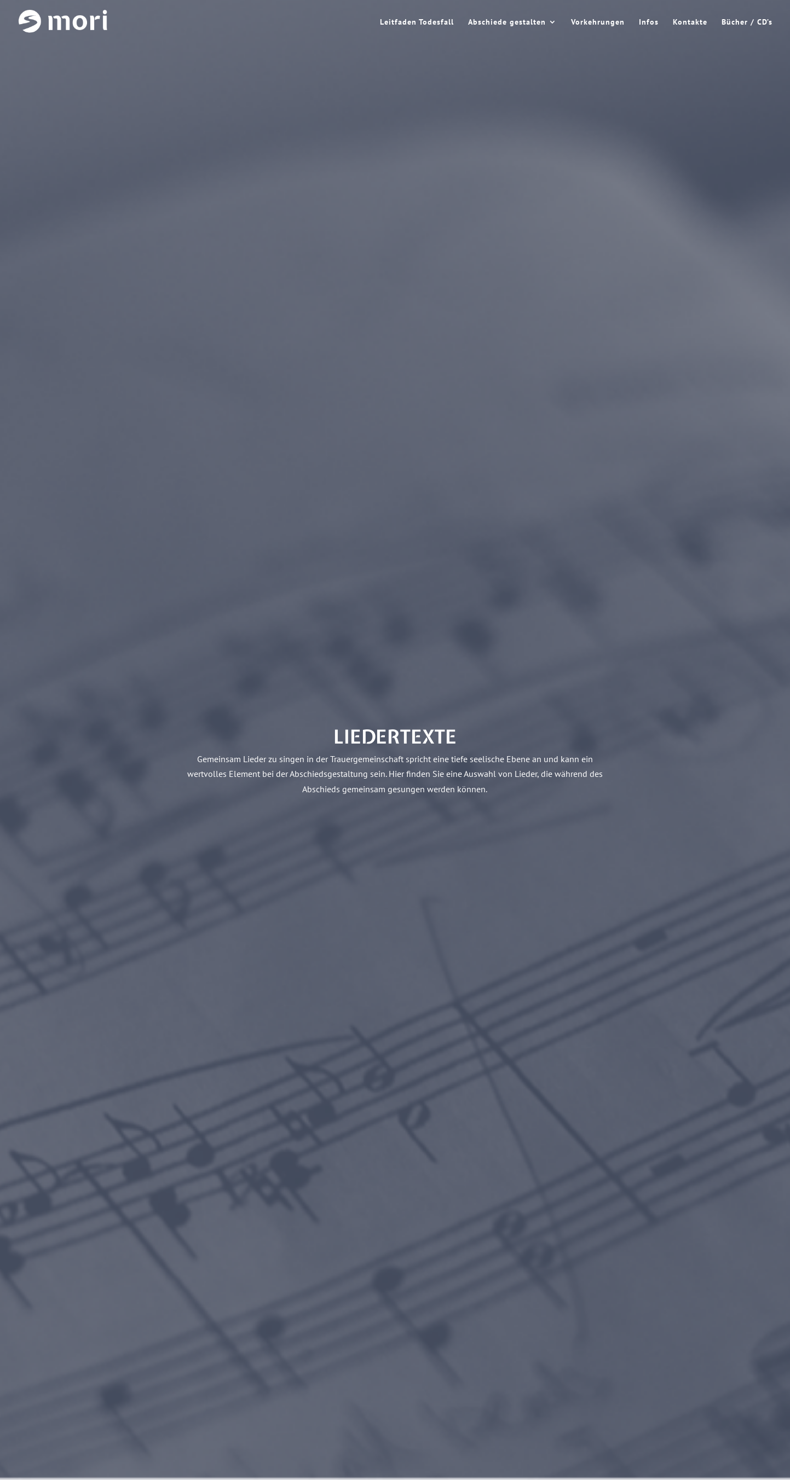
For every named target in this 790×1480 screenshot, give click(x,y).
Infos (649, 22)
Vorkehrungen (598, 22)
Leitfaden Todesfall (417, 22)
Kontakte (690, 22)
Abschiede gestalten (507, 22)
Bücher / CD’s (747, 22)
